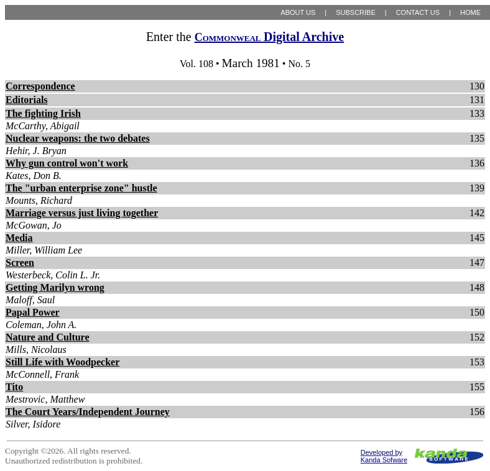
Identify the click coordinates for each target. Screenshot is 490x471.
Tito (14, 387)
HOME (470, 12)
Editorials (27, 99)
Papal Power (33, 312)
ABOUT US (297, 12)
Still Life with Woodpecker (62, 362)
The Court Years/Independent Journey (88, 411)
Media (19, 237)
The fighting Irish (43, 113)
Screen (20, 262)
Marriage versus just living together (82, 213)
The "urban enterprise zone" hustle (81, 188)
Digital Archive (269, 36)
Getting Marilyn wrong (55, 287)
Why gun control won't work (67, 163)
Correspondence (40, 86)
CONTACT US (418, 12)
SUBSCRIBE (356, 12)
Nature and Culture (48, 337)
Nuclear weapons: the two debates (78, 138)
